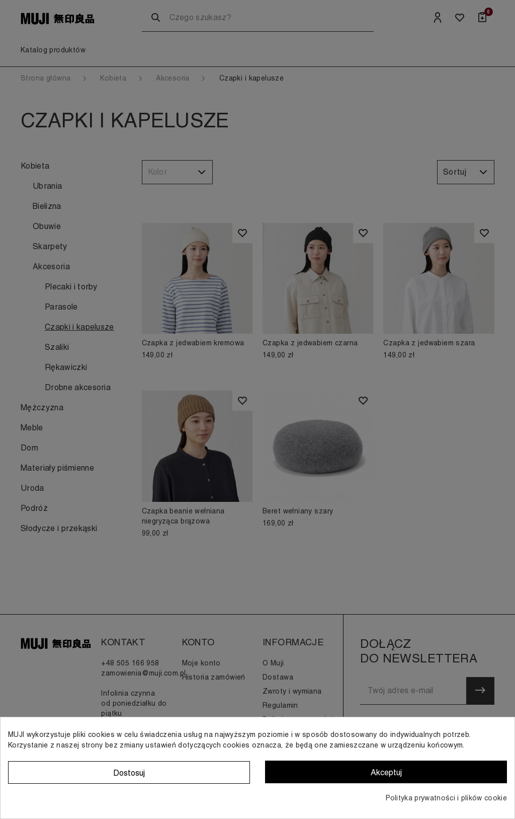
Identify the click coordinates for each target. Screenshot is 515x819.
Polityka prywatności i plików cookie (446, 798)
